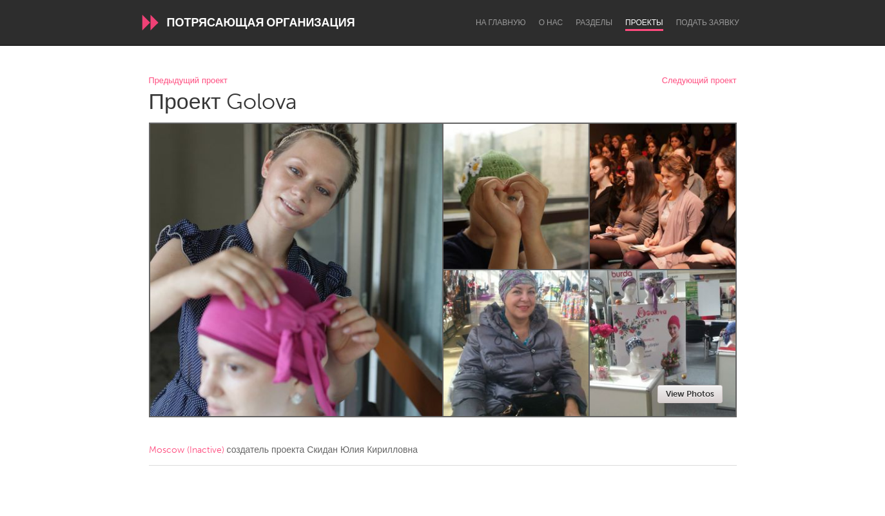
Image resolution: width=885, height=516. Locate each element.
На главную (501, 22)
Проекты (644, 22)
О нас (551, 22)
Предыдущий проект (188, 81)
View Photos (690, 394)
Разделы (594, 22)
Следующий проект (699, 81)
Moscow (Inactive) (186, 449)
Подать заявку (707, 22)
